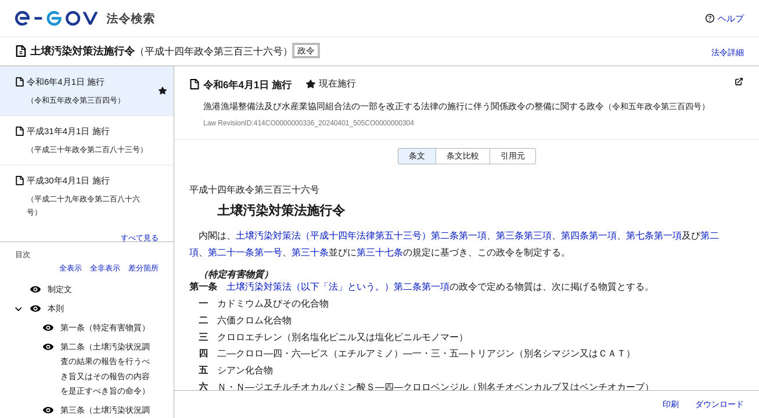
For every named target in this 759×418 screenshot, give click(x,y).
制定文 (60, 289)
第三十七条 (380, 252)
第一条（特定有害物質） (105, 327)
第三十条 (310, 252)
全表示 (70, 268)
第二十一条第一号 (245, 252)
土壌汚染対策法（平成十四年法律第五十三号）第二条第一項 (361, 235)
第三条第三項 (524, 235)
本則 (56, 308)
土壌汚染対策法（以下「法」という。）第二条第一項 (337, 286)
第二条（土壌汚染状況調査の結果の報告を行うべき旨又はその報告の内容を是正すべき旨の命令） (105, 368)
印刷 (671, 404)
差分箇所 (143, 268)
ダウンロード (719, 404)
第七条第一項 (654, 235)
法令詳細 (727, 52)
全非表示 (105, 268)
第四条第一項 (589, 235)
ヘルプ (731, 18)
